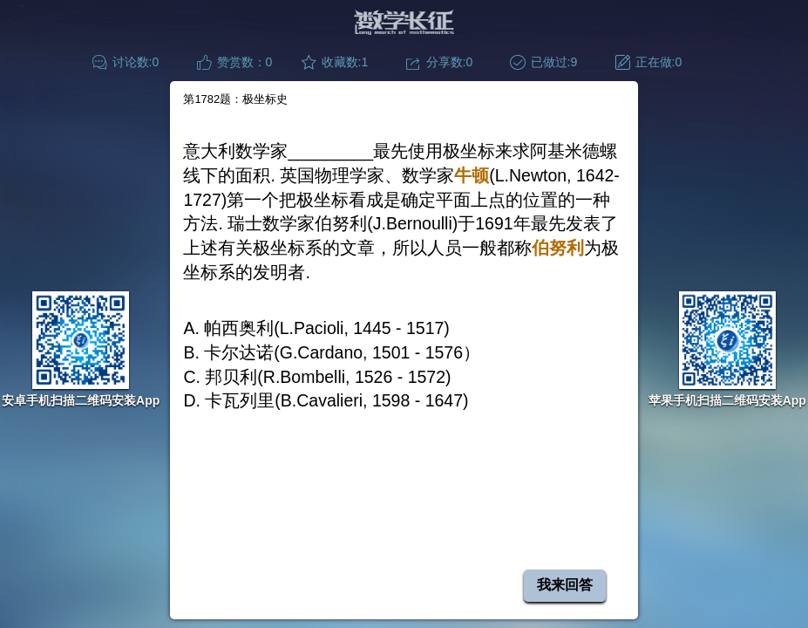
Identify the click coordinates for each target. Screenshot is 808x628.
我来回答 (565, 584)
